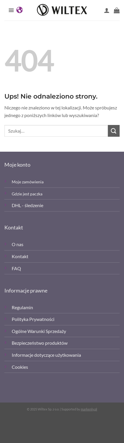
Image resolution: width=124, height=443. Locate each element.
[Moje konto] (107, 10)
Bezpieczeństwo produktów (40, 343)
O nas (17, 244)
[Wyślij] (114, 130)
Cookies (20, 367)
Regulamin (22, 307)
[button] (117, 10)
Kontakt (20, 256)
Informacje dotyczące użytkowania (46, 355)
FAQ (16, 268)
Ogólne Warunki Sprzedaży (39, 331)
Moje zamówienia (28, 181)
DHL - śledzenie (27, 205)
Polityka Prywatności (33, 319)
